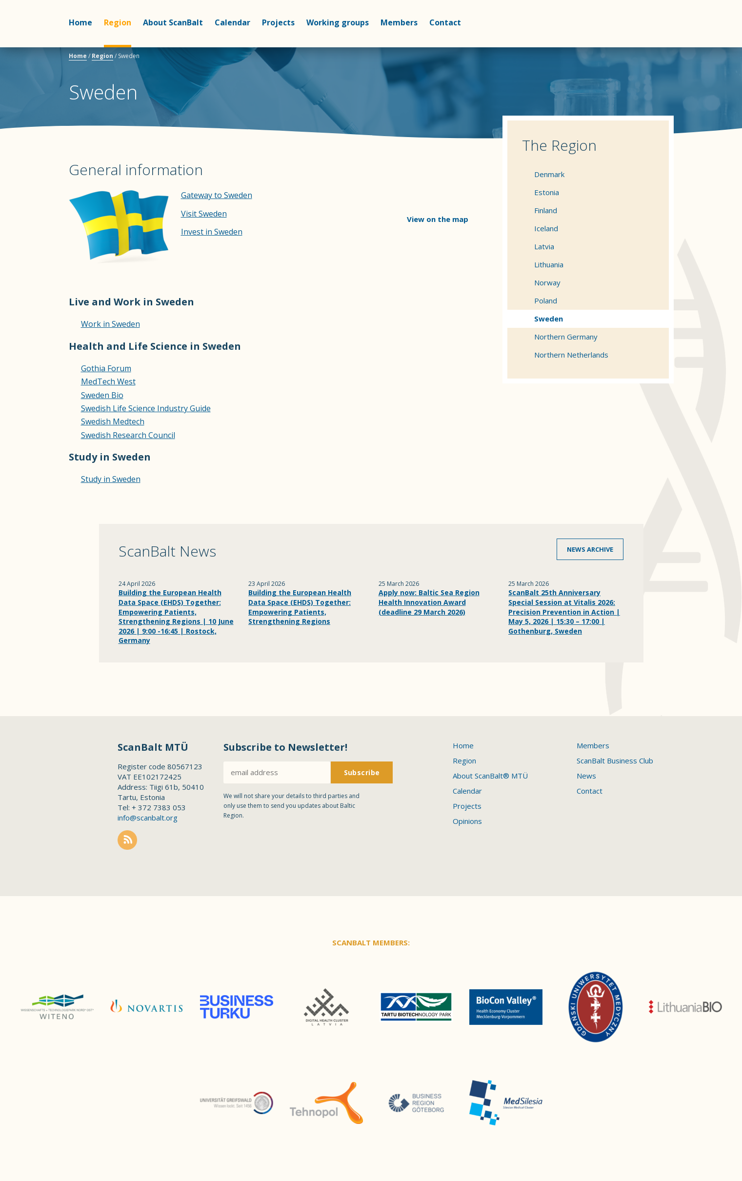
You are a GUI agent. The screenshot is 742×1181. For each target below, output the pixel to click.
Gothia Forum (106, 368)
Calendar (232, 22)
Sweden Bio (102, 395)
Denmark (549, 174)
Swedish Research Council (128, 435)
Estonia (546, 192)
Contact (445, 22)
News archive (590, 549)
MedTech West (108, 381)
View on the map (437, 219)
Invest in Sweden (211, 231)
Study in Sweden (110, 479)
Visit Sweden (204, 213)
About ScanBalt (173, 22)
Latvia (544, 246)
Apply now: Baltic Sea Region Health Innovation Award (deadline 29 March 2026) (429, 602)
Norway (547, 282)
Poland (545, 300)
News (586, 776)
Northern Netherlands (571, 355)
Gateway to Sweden (216, 195)
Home (80, 22)
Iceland (546, 228)
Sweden (548, 318)
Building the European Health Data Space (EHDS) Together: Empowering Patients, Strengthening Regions (299, 607)
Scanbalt (649, 46)
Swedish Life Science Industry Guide (146, 408)
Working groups (337, 22)
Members (399, 22)
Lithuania (548, 264)
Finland (545, 210)
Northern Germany (566, 336)
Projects (278, 22)
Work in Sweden (110, 324)
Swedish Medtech (112, 421)
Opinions (467, 821)
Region (117, 22)
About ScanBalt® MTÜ (490, 776)
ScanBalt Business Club (615, 760)
